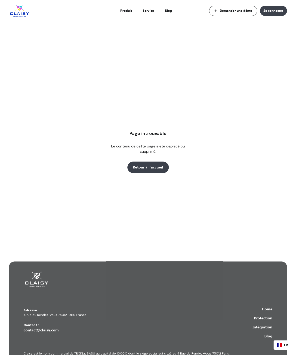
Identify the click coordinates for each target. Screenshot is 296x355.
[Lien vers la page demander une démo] (233, 11)
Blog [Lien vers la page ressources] (168, 11)
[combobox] (282, 345)
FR (282, 345)
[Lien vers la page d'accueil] (19, 11)
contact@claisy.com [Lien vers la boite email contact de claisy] (41, 335)
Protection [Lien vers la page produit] (263, 323)
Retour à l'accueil (148, 167)
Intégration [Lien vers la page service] (262, 332)
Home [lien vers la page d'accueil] (267, 314)
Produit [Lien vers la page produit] (126, 11)
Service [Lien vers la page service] (148, 11)
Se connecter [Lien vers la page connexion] (273, 11)
